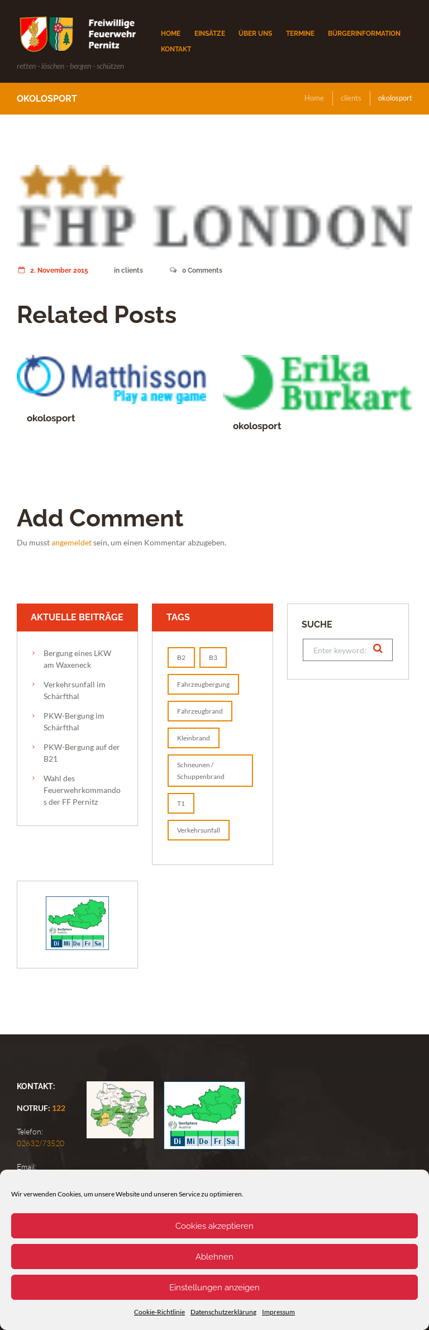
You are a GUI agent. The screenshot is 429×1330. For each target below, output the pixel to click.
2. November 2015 (52, 270)
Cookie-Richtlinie (159, 1312)
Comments (195, 270)
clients (351, 97)
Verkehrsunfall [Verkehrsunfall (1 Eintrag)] (198, 830)
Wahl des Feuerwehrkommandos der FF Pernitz (82, 789)
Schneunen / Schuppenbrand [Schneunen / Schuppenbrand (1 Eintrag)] (201, 771)
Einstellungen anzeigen (214, 1287)
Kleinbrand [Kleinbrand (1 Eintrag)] (193, 738)
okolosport (51, 418)
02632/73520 (40, 1143)
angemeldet (71, 542)
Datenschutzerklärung (223, 1312)
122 (58, 1108)
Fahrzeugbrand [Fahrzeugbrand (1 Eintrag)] (200, 711)
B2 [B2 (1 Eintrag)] (181, 657)
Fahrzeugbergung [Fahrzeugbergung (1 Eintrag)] (203, 684)
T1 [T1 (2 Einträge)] (181, 803)
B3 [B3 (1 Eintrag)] (213, 657)
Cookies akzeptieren (214, 1226)
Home (314, 97)
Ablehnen (214, 1257)
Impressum (278, 1312)
